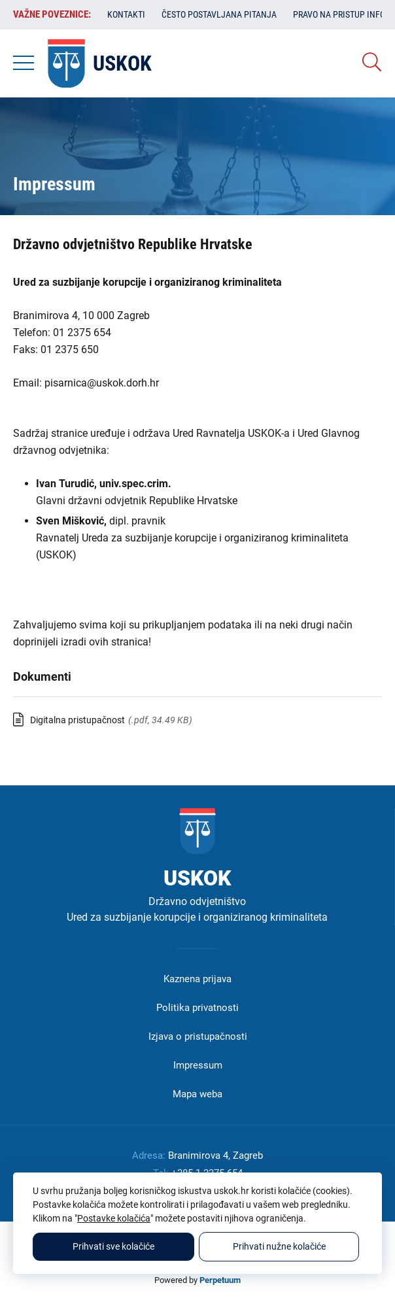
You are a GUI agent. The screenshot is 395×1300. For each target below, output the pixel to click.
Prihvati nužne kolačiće (279, 1246)
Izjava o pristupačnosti (197, 1036)
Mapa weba (197, 1094)
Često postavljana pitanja (219, 14)
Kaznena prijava (197, 979)
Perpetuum (220, 1280)
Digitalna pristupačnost (77, 720)
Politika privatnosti (197, 1008)
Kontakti (126, 14)
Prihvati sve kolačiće (113, 1246)
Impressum (197, 1065)
